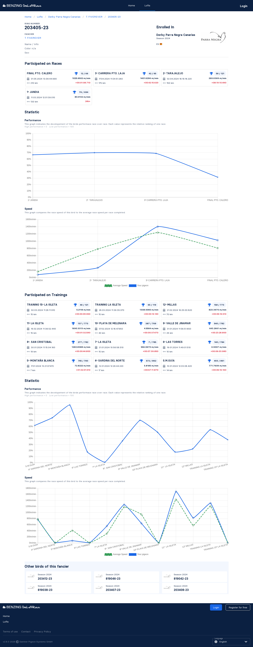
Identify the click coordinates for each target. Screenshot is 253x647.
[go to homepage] (22, 5)
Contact (25, 631)
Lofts (6, 621)
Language (219, 638)
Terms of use (10, 631)
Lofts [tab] (147, 5)
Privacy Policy (42, 631)
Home (6, 616)
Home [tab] (131, 5)
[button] (231, 641)
